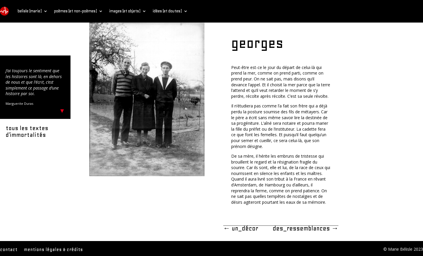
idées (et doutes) (167, 11)
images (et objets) (124, 11)
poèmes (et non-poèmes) (75, 11)
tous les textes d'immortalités (27, 131)
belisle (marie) (30, 11)
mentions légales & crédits (53, 249)
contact (8, 249)
